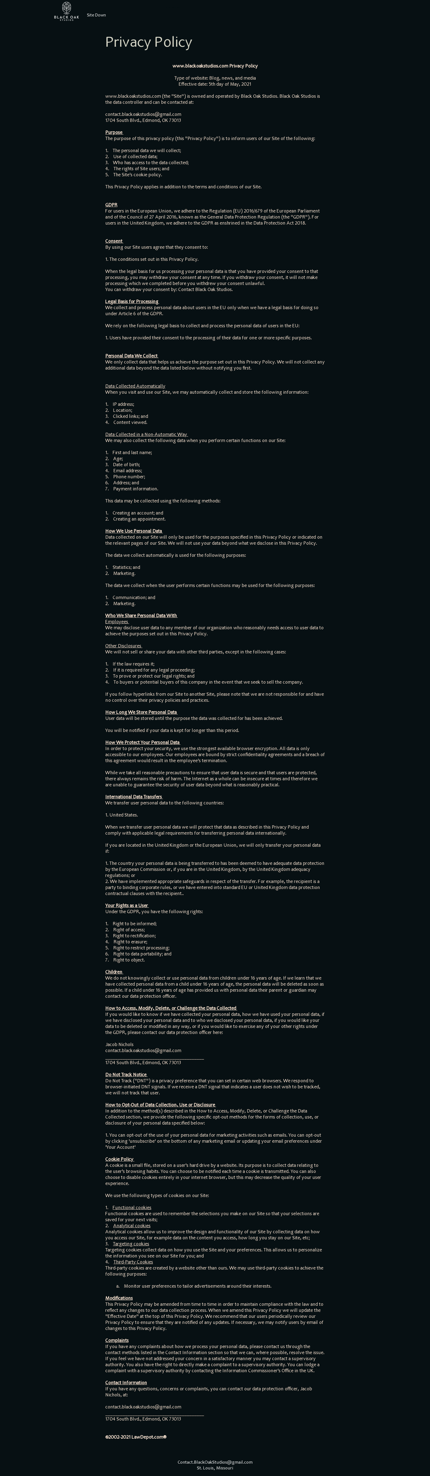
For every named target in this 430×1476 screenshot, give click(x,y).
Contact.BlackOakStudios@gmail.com (215, 1462)
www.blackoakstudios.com (200, 66)
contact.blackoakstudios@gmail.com (143, 114)
